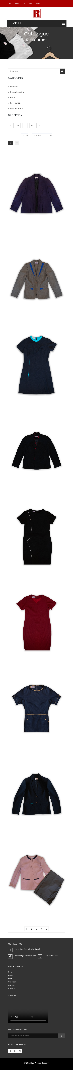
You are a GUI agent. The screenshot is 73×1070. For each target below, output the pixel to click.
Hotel (13, 97)
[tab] (10, 143)
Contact (38, 3)
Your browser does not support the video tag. (28, 1011)
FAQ (24, 3)
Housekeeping (17, 92)
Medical (14, 86)
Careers (17, 3)
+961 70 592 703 (51, 955)
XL (32, 125)
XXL (39, 125)
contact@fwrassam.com (26, 955)
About (30, 3)
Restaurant (16, 103)
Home (9, 3)
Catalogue (13, 982)
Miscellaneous (17, 108)
